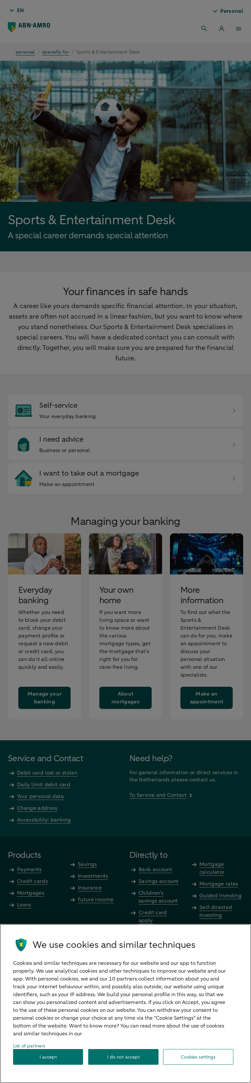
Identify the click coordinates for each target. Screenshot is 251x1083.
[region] (125, 1003)
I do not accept (123, 1057)
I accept (48, 1057)
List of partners (29, 1046)
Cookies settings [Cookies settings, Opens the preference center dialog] (198, 1057)
